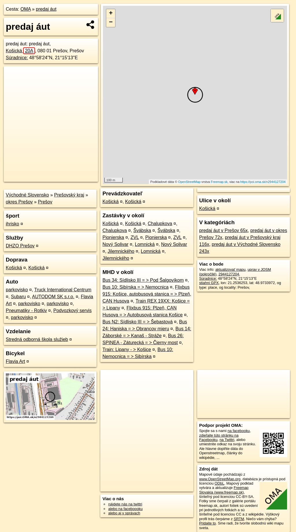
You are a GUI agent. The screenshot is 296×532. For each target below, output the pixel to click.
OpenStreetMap (189, 181)
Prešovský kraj (69, 194)
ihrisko (12, 223)
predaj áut (46, 9)
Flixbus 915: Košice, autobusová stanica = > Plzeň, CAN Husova (146, 294)
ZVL (134, 237)
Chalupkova (160, 223)
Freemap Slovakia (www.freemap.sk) (224, 489)
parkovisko (17, 289)
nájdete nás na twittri (125, 504)
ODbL (219, 483)
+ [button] (111, 13)
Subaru (18, 296)
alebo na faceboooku (125, 509)
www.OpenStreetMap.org (219, 479)
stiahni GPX (209, 283)
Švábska (142, 230)
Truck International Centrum (62, 289)
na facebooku (238, 431)
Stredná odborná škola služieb (37, 339)
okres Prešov (19, 201)
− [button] (111, 22)
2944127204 (229, 274)
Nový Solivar (115, 244)
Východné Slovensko (27, 194)
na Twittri (226, 440)
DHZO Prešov (20, 245)
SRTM (239, 519)
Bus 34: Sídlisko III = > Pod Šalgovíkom (143, 280)
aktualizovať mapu (230, 269)
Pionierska (113, 237)
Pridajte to (207, 523)
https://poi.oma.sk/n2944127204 (263, 181)
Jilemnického (121, 251)
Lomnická (145, 244)
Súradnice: (17, 57)
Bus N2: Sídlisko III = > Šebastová (137, 321)
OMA (26, 9)
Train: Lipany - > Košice (126, 349)
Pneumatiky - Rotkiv (26, 310)
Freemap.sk (219, 181)
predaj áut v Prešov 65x (223, 230)
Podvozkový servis (72, 310)
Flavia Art (15, 361)
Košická (20, 50)
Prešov (45, 201)
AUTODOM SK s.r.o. (53, 296)
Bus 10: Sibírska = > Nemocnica (135, 287)
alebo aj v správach (124, 513)
